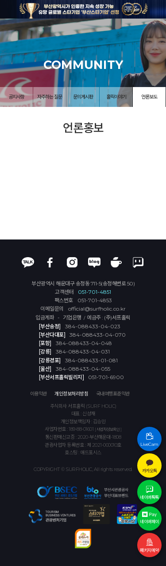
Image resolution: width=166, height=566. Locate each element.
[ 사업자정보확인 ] (108, 429)
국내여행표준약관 (113, 394)
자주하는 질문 (49, 97)
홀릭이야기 (116, 97)
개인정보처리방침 (71, 394)
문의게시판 (83, 97)
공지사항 (16, 97)
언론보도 (149, 97)
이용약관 (38, 394)
